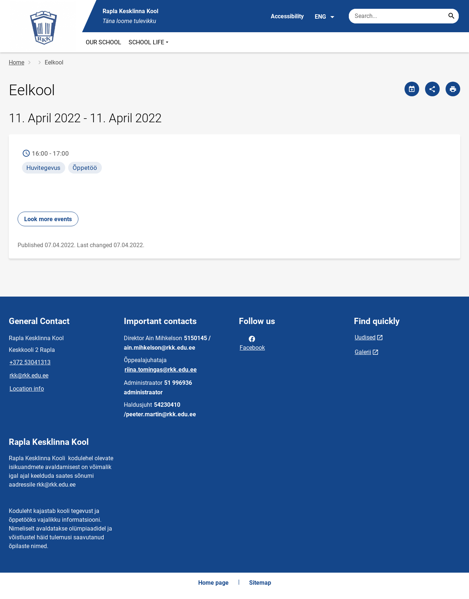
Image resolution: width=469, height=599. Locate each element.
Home (16, 62)
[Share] (432, 89)
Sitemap (260, 582)
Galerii (363, 352)
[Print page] (453, 89)
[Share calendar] (412, 89)
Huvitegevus (43, 167)
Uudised (365, 337)
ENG (325, 16)
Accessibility (287, 16)
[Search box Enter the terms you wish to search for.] (404, 16)
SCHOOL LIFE (149, 42)
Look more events (48, 219)
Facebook (252, 342)
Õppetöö (85, 167)
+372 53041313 (30, 362)
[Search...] (451, 16)
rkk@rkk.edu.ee (29, 375)
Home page (213, 582)
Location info (27, 388)
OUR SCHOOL (103, 42)
